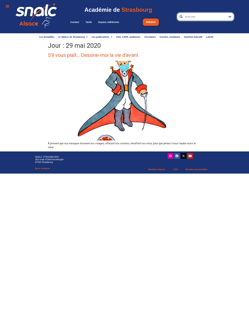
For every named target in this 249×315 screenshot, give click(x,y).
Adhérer (151, 22)
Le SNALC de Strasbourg (73, 37)
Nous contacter (42, 168)
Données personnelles (196, 169)
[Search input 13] (205, 16)
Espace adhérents (108, 22)
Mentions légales (156, 169)
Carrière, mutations (170, 37)
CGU (175, 169)
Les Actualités (46, 37)
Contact (74, 22)
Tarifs (89, 22)
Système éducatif (193, 37)
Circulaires (150, 37)
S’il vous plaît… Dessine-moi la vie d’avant (93, 55)
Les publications (102, 37)
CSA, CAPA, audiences (128, 37)
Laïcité (209, 37)
